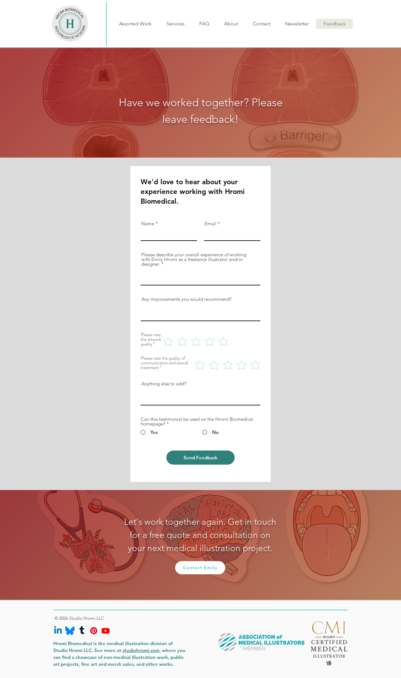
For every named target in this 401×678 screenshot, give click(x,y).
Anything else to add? (163, 383)
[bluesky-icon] (70, 630)
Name (147, 223)
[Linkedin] (58, 630)
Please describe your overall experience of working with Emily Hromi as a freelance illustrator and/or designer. (193, 259)
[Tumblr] (81, 630)
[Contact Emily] (200, 567)
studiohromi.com (140, 650)
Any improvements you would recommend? (186, 299)
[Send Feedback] (200, 458)
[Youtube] (105, 630)
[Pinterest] (93, 630)
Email (210, 223)
